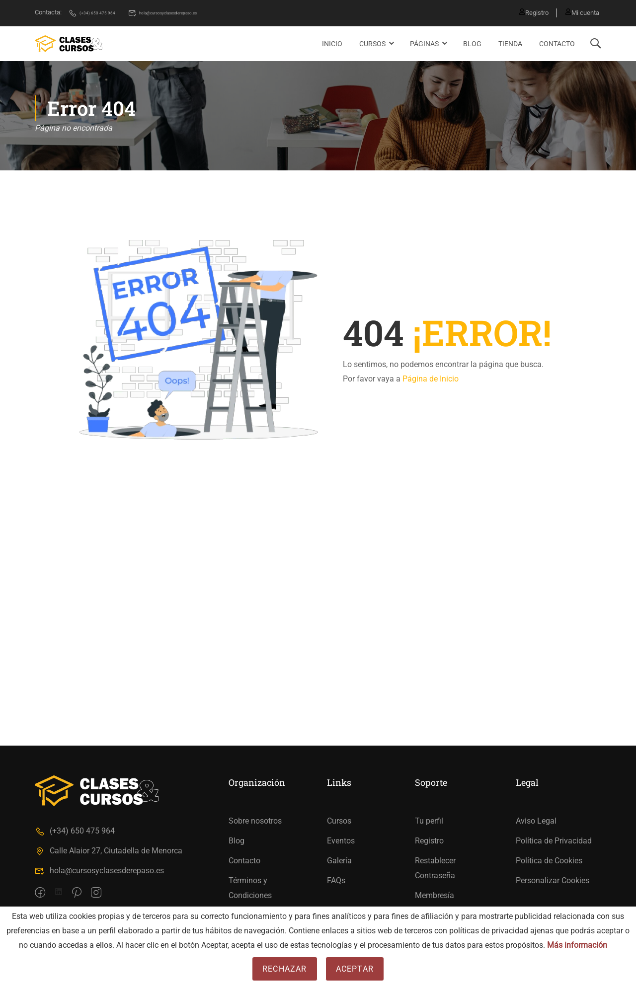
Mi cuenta (582, 12)
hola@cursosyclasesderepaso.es (196, 12)
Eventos (341, 840)
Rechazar (284, 969)
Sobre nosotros (255, 821)
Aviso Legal (536, 821)
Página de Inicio (430, 378)
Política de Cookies (549, 860)
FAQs (336, 880)
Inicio (332, 43)
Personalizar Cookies (552, 880)
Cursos (372, 43)
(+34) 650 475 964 (99, 12)
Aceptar (355, 969)
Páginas (424, 43)
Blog (472, 43)
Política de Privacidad (554, 840)
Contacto (557, 43)
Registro (530, 12)
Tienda (510, 43)
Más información (577, 945)
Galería (339, 860)
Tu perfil (429, 821)
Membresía (434, 895)
